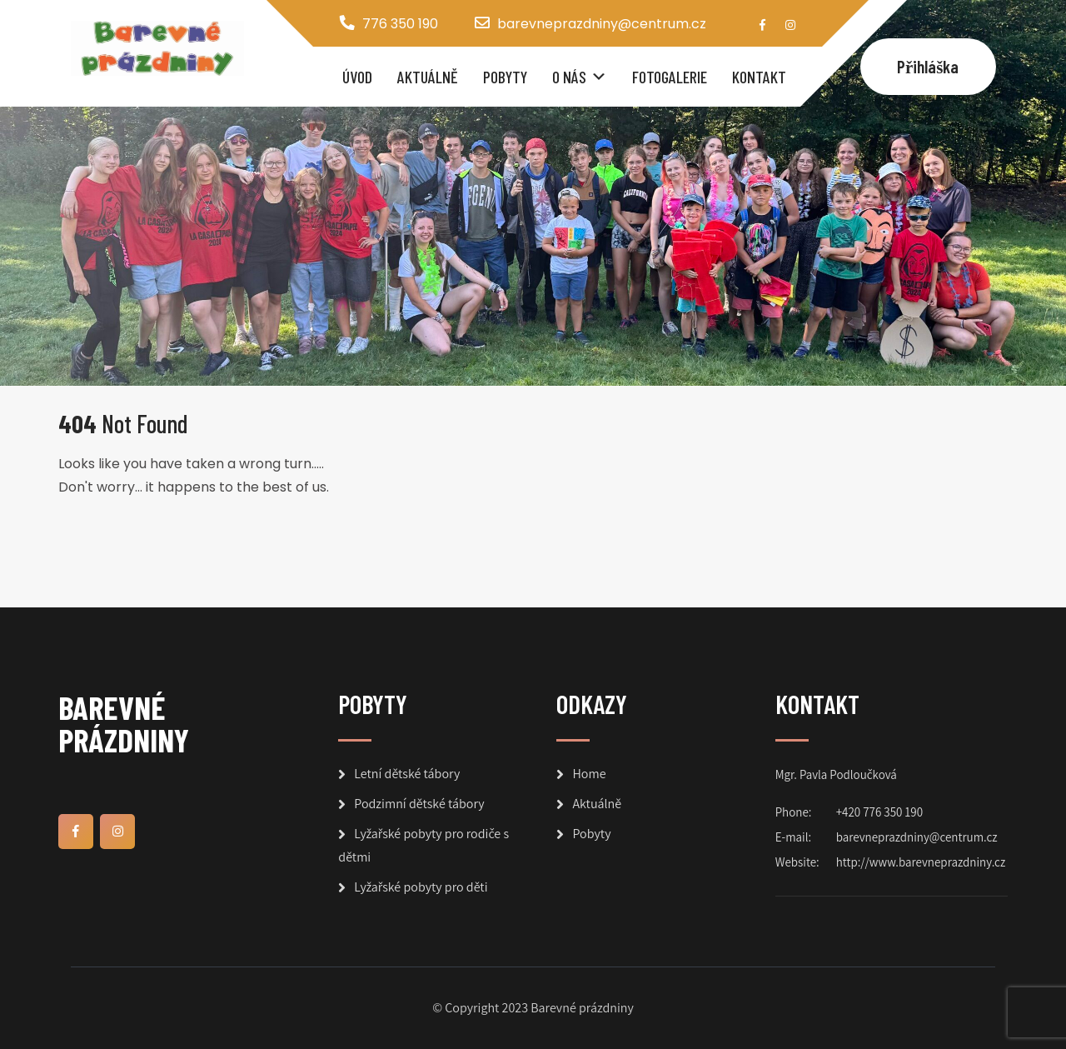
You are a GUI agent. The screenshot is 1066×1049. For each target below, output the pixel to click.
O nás (569, 77)
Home (588, 773)
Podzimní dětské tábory (419, 803)
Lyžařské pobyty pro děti (420, 887)
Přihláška (928, 66)
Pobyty (505, 77)
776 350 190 (400, 23)
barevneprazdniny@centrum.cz (601, 23)
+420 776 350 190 (879, 812)
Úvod (357, 77)
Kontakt (759, 77)
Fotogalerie (669, 77)
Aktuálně (427, 77)
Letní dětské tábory (407, 773)
